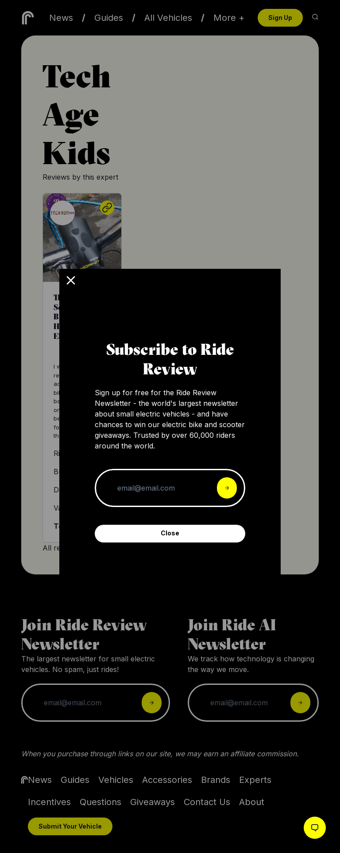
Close (170, 533)
